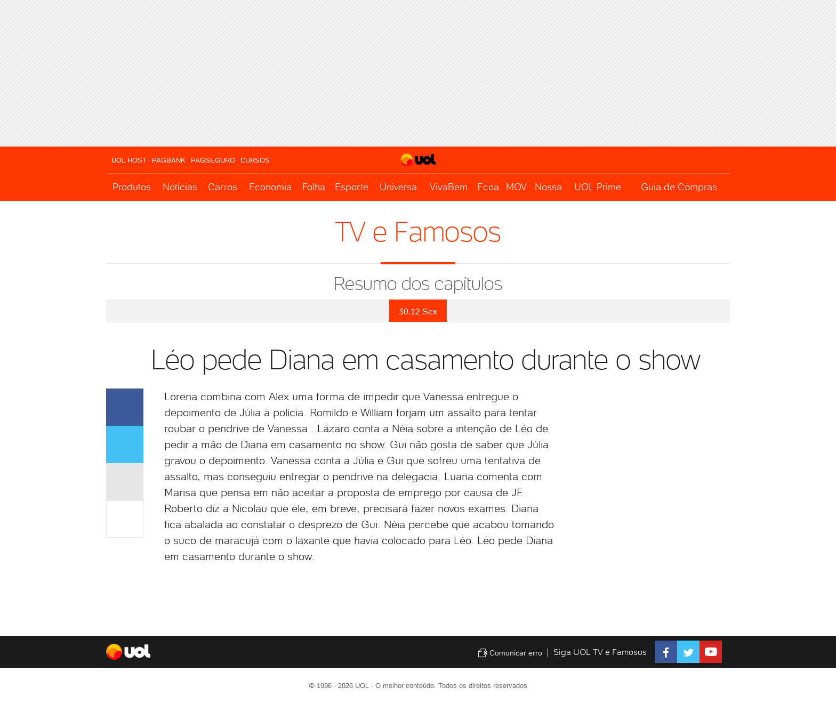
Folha (313, 186)
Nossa (548, 186)
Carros (222, 186)
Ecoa (488, 186)
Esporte (351, 186)
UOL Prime (597, 186)
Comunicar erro (510, 653)
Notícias (180, 186)
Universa (398, 186)
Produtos (131, 186)
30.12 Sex (418, 311)
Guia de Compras (679, 186)
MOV (516, 186)
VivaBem (449, 186)
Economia (270, 186)
